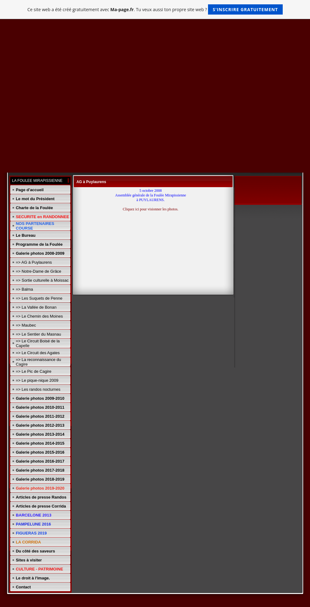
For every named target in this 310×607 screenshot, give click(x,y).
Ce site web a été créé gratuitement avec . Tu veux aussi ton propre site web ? (154, 9)
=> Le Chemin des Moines (39, 316)
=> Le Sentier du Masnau (38, 334)
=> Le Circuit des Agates (38, 352)
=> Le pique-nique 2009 (37, 380)
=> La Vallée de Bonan (36, 307)
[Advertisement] (155, 71)
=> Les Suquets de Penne (39, 298)
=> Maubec (26, 325)
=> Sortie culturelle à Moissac (42, 280)
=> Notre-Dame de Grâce (38, 271)
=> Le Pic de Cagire (33, 371)
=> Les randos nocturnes (38, 389)
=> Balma (24, 289)
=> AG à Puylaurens (34, 262)
